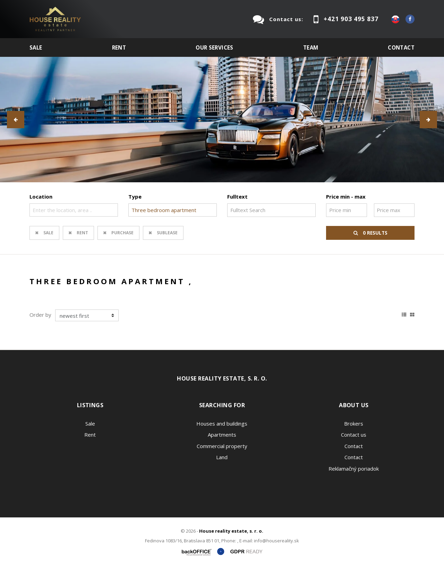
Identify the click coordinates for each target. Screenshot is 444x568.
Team (310, 47)
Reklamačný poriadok (353, 468)
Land (222, 457)
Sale (35, 47)
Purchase (122, 233)
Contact (401, 47)
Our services (214, 47)
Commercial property (222, 446)
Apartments (222, 434)
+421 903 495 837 (351, 19)
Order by (40, 314)
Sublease (167, 233)
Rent (119, 47)
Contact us (353, 434)
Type (135, 196)
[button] (15, 119)
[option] (222, 119)
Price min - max (346, 196)
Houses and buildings (221, 423)
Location (40, 196)
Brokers (353, 423)
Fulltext (237, 196)
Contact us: (286, 19)
